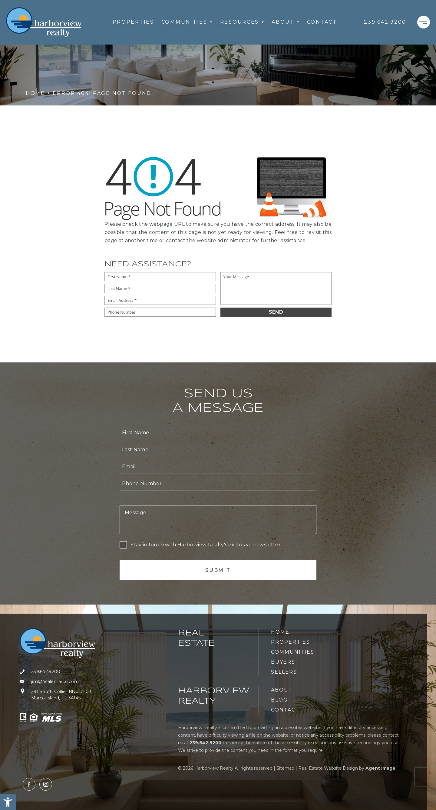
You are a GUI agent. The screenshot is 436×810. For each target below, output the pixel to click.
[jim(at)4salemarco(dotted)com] (57, 681)
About (286, 22)
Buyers (283, 662)
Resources (242, 22)
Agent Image (380, 768)
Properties (133, 22)
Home (280, 632)
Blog (279, 700)
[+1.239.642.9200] (385, 22)
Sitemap (285, 768)
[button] (8, 802)
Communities (187, 22)
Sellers (284, 672)
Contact (322, 22)
